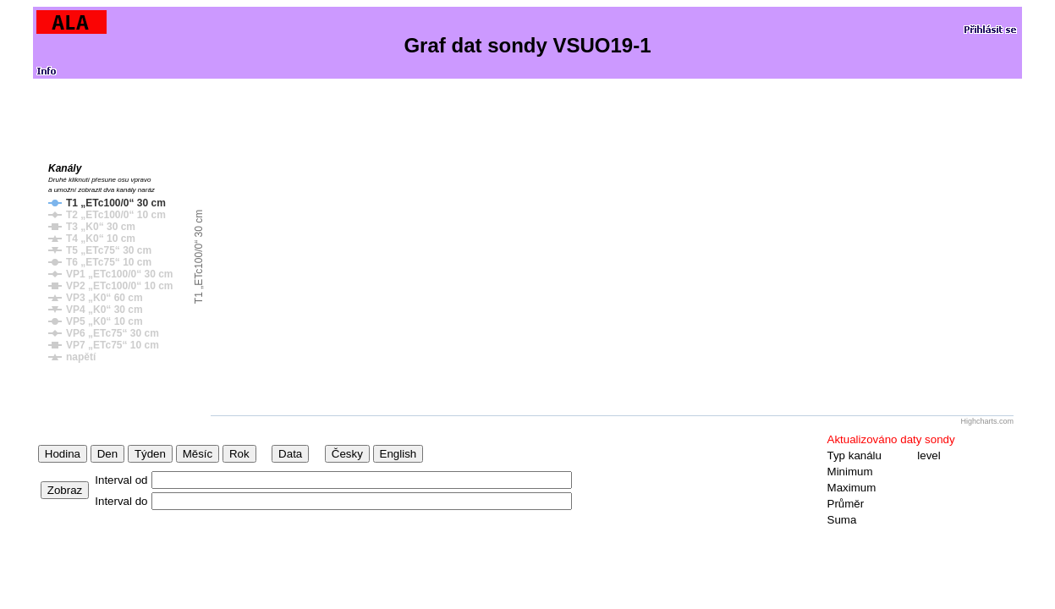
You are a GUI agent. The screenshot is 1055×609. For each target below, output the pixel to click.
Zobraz (64, 490)
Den (107, 453)
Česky (347, 453)
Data (290, 453)
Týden (150, 453)
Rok (239, 453)
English (398, 453)
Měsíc (198, 453)
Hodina (62, 453)
